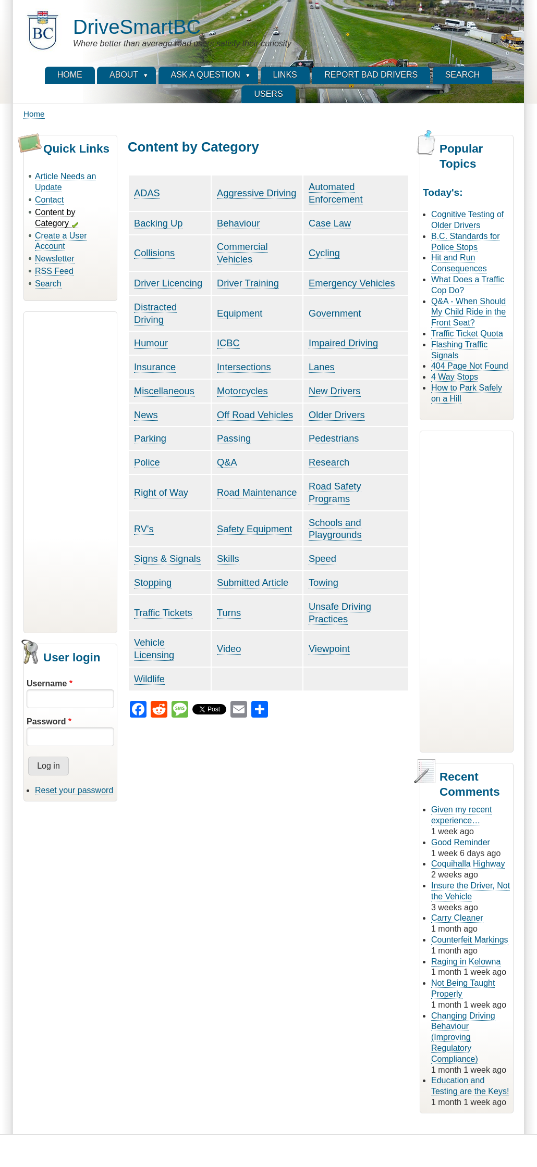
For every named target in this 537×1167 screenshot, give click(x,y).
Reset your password (74, 790)
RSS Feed (54, 271)
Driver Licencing (168, 283)
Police (147, 462)
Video (229, 648)
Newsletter (55, 258)
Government (335, 313)
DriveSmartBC (137, 27)
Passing (234, 438)
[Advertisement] (70, 471)
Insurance (155, 366)
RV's (144, 528)
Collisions (154, 252)
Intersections (244, 366)
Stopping (153, 582)
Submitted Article (252, 582)
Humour (151, 342)
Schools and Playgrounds (335, 529)
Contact (49, 199)
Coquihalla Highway (468, 863)
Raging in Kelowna (466, 961)
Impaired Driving (343, 342)
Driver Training (248, 283)
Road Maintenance (257, 492)
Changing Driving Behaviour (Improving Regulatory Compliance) (463, 1037)
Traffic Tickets (163, 612)
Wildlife (149, 678)
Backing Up (158, 223)
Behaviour (238, 223)
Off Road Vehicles (255, 414)
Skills (228, 558)
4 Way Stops (454, 376)
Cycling (324, 252)
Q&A (227, 462)
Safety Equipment (254, 528)
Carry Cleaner (457, 917)
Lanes (322, 366)
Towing (323, 582)
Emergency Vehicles (352, 283)
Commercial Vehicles (242, 253)
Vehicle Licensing (154, 648)
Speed (322, 558)
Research (329, 462)
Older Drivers (337, 414)
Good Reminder (460, 842)
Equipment (239, 313)
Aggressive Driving (256, 192)
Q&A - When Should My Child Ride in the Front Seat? (468, 312)
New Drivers (335, 390)
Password (46, 721)
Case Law (330, 223)
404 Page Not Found (469, 365)
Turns (229, 612)
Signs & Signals (167, 558)
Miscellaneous (164, 390)
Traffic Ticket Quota (467, 333)
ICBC (228, 342)
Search (48, 283)
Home (34, 113)
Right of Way (161, 492)
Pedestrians (334, 438)
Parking (150, 438)
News (146, 414)
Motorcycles (242, 390)
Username (47, 683)
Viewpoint (329, 648)
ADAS (147, 192)
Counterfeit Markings (469, 939)
